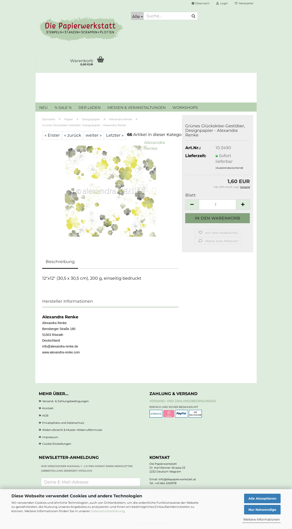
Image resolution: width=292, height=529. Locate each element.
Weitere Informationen (261, 519)
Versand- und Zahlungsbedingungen (182, 401)
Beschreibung (60, 261)
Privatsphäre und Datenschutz (63, 422)
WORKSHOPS (185, 107)
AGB (45, 415)
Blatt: (190, 195)
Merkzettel (244, 3)
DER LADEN (89, 107)
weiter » (94, 135)
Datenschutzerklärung (108, 511)
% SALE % (63, 107)
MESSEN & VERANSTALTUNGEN (136, 107)
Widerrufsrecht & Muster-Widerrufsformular (72, 430)
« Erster (52, 135)
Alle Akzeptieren (262, 498)
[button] (200, 3)
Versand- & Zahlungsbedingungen (65, 401)
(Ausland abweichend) (229, 167)
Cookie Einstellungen (56, 443)
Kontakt (47, 408)
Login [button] (222, 3)
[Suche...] (137, 16)
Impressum (50, 437)
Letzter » (115, 135)
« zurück (72, 135)
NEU (43, 107)
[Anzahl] (217, 204)
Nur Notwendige (262, 510)
